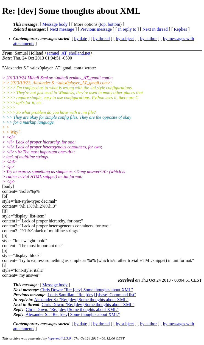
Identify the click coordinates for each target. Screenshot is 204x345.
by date (80, 38)
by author (148, 38)
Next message (62, 29)
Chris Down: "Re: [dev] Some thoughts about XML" (86, 289)
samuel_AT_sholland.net (68, 53)
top (102, 24)
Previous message (96, 29)
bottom (114, 24)
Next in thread (155, 29)
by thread (101, 38)
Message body (55, 24)
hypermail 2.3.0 (59, 338)
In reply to (127, 29)
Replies (180, 29)
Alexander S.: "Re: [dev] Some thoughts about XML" (81, 299)
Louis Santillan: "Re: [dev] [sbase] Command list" (91, 294)
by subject (125, 38)
